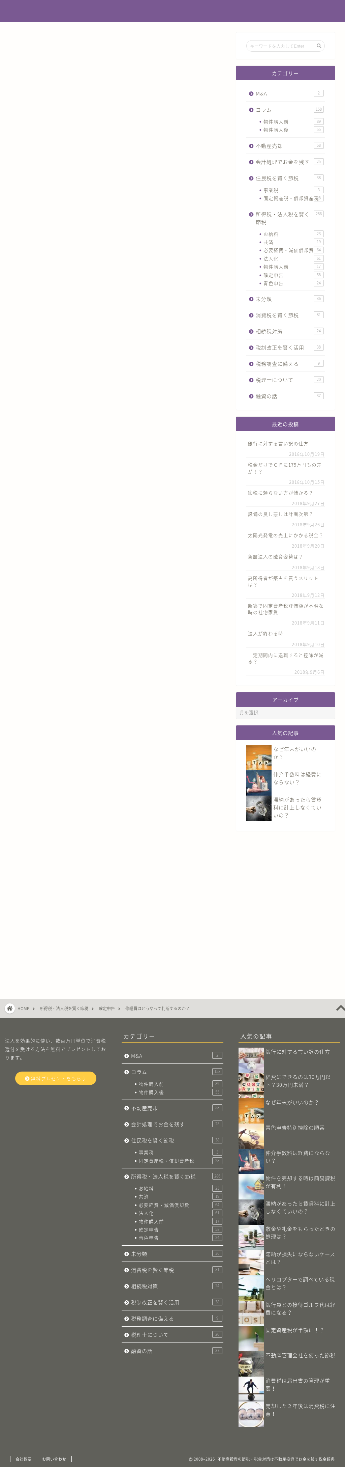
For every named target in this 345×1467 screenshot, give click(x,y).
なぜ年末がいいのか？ (292, 1102)
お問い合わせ (54, 1459)
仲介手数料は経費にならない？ (297, 778)
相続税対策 (290, 331)
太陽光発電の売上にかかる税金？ (286, 535)
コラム (290, 109)
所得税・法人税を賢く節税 (290, 218)
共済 (293, 242)
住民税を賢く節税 (290, 178)
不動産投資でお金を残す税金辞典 (172, 11)
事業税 (293, 190)
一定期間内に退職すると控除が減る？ (286, 658)
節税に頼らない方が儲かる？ (281, 492)
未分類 (290, 299)
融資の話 (290, 396)
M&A (290, 93)
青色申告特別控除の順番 (295, 1127)
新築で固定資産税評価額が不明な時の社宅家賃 (286, 608)
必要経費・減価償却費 (293, 250)
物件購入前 (293, 121)
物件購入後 (293, 129)
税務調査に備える (290, 363)
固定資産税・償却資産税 (293, 198)
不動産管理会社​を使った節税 (300, 1355)
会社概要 (23, 1459)
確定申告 (31, 46)
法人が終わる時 (265, 633)
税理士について (290, 380)
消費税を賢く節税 (290, 315)
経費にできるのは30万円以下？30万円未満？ (298, 1080)
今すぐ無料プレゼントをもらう (118, 837)
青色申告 (293, 283)
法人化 (293, 258)
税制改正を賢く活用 (290, 347)
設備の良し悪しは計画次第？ (281, 513)
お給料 (293, 233)
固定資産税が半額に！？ (295, 1330)
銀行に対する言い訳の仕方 (278, 443)
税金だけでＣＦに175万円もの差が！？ (285, 467)
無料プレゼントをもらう (56, 1078)
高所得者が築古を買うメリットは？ (283, 581)
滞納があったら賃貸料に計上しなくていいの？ (297, 807)
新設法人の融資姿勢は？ (276, 556)
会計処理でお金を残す (290, 162)
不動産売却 (290, 145)
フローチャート (125, 534)
